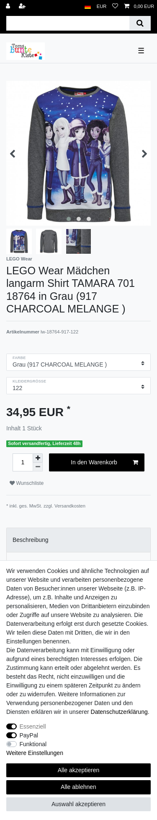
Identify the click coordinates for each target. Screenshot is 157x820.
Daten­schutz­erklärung (119, 711)
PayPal (29, 735)
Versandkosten (69, 505)
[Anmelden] (9, 6)
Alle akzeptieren (79, 770)
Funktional (33, 744)
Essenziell (33, 726)
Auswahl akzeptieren (78, 804)
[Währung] (102, 6)
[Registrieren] (23, 6)
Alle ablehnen (78, 787)
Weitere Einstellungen (34, 753)
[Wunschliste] (115, 6)
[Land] (88, 6)
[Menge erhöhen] (38, 458)
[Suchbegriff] (67, 23)
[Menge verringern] (38, 467)
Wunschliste (27, 483)
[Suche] (140, 23)
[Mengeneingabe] (23, 462)
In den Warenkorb (104, 462)
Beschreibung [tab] (31, 539)
